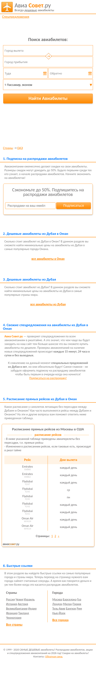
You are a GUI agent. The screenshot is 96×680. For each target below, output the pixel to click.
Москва (57, 599)
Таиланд (23, 613)
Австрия (23, 604)
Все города (60, 620)
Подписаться (73, 205)
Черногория (13, 617)
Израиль (29, 599)
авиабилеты (34, 7)
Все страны (14, 624)
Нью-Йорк (58, 613)
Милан (67, 604)
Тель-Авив (58, 608)
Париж (76, 604)
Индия (32, 608)
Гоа (79, 599)
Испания (11, 604)
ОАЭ (20, 148)
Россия (10, 599)
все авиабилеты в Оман (48, 258)
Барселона (69, 599)
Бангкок (71, 608)
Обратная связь (54, 656)
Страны (8, 148)
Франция (12, 613)
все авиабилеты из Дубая (48, 304)
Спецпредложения (15, 17)
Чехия (19, 599)
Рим (79, 608)
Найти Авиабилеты (48, 98)
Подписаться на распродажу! (48, 378)
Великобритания (17, 608)
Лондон (57, 604)
